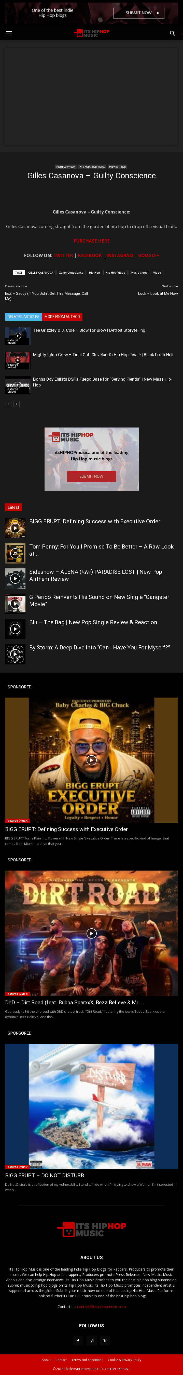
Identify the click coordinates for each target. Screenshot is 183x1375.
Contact (61, 1360)
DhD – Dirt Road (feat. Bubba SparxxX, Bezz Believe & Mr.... (74, 1002)
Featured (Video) (65, 166)
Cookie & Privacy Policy (124, 1360)
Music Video (139, 272)
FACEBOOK (90, 255)
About (46, 1360)
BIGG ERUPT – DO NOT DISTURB (44, 1175)
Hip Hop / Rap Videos (92, 166)
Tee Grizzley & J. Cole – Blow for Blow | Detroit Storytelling (89, 330)
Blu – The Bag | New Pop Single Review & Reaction (93, 622)
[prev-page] (8, 404)
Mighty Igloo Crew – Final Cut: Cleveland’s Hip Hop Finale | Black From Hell (103, 354)
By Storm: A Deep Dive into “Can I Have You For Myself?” (99, 647)
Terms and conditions (87, 1360)
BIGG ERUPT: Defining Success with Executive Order (94, 521)
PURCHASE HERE (92, 241)
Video (157, 272)
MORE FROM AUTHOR (62, 317)
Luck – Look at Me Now (158, 293)
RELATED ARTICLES (23, 317)
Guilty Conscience (71, 272)
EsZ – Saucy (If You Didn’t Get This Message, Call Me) (46, 296)
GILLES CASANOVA (40, 272)
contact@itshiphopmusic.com (101, 1306)
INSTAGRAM (120, 255)
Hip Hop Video (115, 272)
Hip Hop (94, 272)
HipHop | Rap (117, 166)
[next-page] (16, 404)
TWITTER (63, 255)
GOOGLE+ (148, 255)
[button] (9, 33)
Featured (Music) (12, 341)
